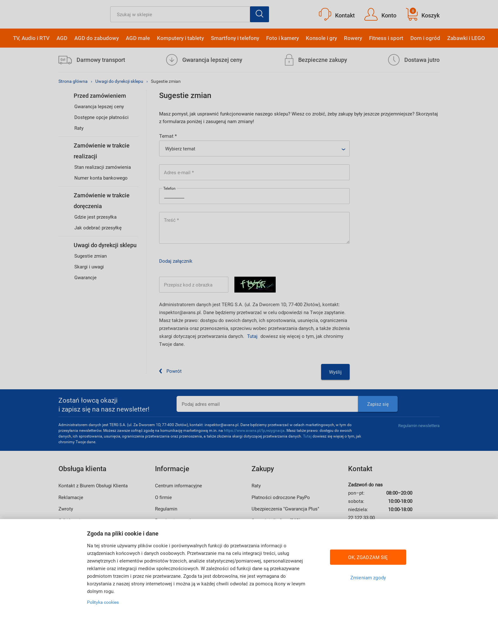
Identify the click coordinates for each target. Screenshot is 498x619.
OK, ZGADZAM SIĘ (368, 557)
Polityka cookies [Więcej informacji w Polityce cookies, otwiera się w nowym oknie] (103, 602)
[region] (249, 569)
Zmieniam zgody (368, 577)
